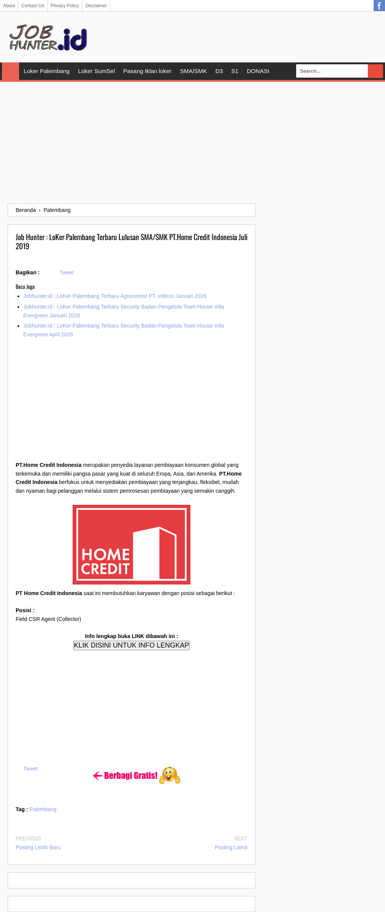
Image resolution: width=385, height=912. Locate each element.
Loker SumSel (96, 71)
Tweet (66, 272)
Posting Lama (231, 847)
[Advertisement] (192, 142)
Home (10, 71)
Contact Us (32, 5)
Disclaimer (96, 5)
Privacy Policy (65, 5)
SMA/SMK (193, 71)
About (9, 5)
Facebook (379, 5)
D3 (219, 71)
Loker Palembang (47, 71)
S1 (235, 71)
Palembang (42, 809)
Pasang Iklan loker (147, 71)
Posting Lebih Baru (38, 847)
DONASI (258, 71)
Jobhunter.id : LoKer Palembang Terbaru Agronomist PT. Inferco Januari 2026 (115, 296)
